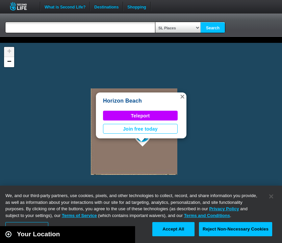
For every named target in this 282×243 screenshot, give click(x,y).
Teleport (140, 115)
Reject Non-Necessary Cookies (235, 229)
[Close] (271, 196)
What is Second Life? (65, 6)
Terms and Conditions (207, 215)
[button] (182, 96)
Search (213, 28)
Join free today (140, 129)
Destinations (106, 6)
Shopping (136, 6)
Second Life (22, 6)
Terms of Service (79, 215)
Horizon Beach (122, 101)
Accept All (173, 229)
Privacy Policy (224, 208)
